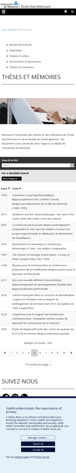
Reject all (38, 443)
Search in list (10, 160)
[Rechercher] (72, 165)
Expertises (15, 50)
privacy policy (22, 457)
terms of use (42, 457)
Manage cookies (38, 437)
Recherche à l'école (20, 44)
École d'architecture (35, 6)
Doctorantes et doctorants (25, 61)
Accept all (38, 449)
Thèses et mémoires (21, 67)
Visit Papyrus (10, 178)
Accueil (4, 30)
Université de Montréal (9, 4)
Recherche (12, 30)
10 (65, 352)
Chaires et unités (19, 56)
